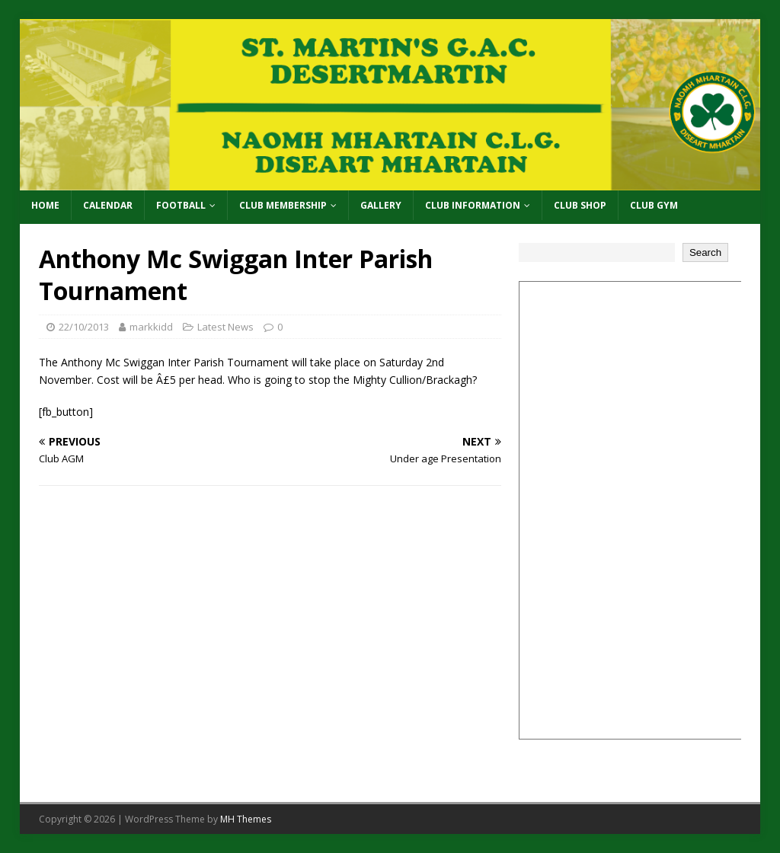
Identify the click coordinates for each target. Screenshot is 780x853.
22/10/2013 (84, 327)
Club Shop (580, 205)
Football (181, 205)
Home (45, 205)
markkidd (151, 327)
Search (705, 252)
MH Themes (245, 819)
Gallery (380, 205)
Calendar (108, 205)
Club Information (472, 205)
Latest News (225, 327)
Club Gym (654, 205)
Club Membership (283, 205)
